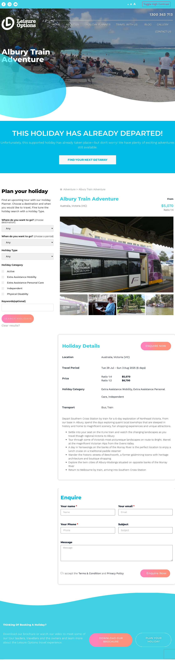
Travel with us (127, 24)
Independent (12, 288)
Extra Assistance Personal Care (23, 282)
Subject (123, 524)
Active (8, 271)
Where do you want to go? (22, 221)
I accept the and (93, 573)
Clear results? (11, 325)
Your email (126, 506)
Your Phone (69, 524)
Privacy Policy (115, 573)
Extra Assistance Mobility (19, 277)
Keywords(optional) (14, 301)
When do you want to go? (28, 236)
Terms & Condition (89, 573)
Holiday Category (12, 265)
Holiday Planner (98, 24)
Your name (69, 506)
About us (73, 24)
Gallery (163, 24)
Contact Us (164, 31)
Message (66, 542)
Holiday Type (9, 250)
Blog (148, 24)
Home (56, 24)
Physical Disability (15, 294)
